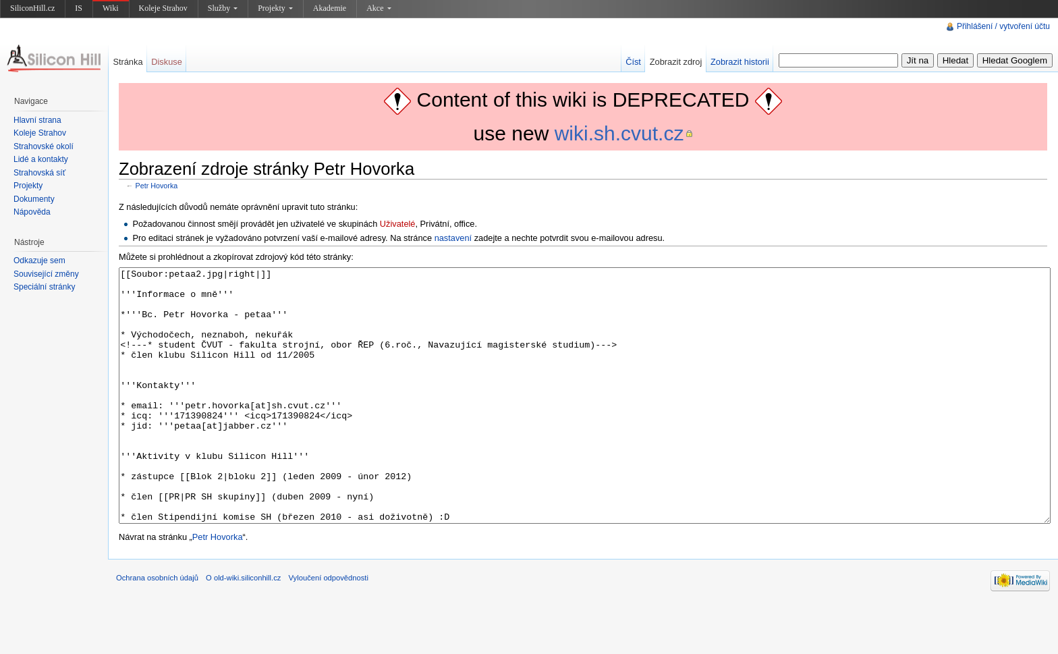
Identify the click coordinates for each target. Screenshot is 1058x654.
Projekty (275, 8)
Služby (223, 8)
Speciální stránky (44, 287)
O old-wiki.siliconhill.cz (243, 628)
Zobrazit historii (740, 62)
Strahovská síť (39, 173)
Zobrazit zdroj (676, 62)
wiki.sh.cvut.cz (619, 133)
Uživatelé (398, 224)
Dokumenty (34, 199)
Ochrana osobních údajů (157, 628)
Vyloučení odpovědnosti (328, 628)
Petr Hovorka (157, 186)
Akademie (329, 8)
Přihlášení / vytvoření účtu (1003, 26)
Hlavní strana (37, 120)
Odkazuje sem (39, 260)
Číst (633, 62)
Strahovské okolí (43, 146)
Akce (378, 8)
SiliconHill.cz (32, 8)
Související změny (46, 274)
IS (78, 8)
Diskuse (166, 62)
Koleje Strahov (163, 8)
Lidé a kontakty (40, 159)
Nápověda (32, 212)
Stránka (127, 62)
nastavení (453, 238)
